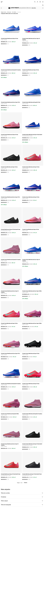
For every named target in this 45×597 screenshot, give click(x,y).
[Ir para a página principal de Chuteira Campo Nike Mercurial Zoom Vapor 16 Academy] (32, 252)
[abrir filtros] (43, 5)
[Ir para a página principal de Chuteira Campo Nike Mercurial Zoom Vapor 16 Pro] (11, 190)
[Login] (37, 2)
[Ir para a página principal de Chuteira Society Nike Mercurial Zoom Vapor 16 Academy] (32, 31)
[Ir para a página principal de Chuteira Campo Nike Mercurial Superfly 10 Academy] (11, 251)
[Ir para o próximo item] (43, 8)
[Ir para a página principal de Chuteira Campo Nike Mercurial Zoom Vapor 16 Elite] (32, 284)
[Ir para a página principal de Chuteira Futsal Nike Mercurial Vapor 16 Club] (32, 62)
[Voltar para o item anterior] (1, 8)
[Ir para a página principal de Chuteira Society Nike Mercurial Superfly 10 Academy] (11, 63)
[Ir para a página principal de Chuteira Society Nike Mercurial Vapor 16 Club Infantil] (32, 127)
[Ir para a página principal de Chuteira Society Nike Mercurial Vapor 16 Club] (11, 30)
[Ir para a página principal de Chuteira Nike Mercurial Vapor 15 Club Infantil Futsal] (11, 221)
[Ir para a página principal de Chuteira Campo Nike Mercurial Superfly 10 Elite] (11, 406)
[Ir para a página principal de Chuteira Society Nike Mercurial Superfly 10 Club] (32, 94)
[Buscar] (35, 2)
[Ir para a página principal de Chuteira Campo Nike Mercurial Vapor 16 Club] (32, 189)
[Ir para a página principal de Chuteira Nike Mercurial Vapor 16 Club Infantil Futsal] (11, 466)
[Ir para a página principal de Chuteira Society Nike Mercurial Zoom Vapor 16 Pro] (11, 95)
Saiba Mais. (33, 7)
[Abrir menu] (43, 2)
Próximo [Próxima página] (25, 482)
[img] (40, 2)
